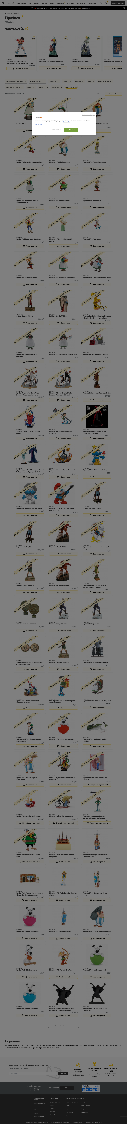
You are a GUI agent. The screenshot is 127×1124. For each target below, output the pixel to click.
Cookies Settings (56, 129)
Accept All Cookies (71, 129)
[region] (64, 123)
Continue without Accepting (88, 115)
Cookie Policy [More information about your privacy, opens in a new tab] (66, 121)
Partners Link (38, 124)
